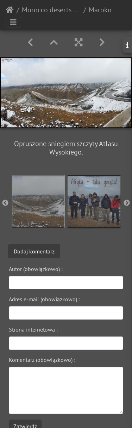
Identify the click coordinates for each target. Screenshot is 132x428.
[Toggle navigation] (13, 22)
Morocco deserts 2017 (51, 9)
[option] (38, 201)
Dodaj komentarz (34, 251)
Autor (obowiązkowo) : (36, 268)
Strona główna (10, 10)
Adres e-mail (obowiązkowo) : (44, 299)
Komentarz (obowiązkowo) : (42, 359)
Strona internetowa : (33, 329)
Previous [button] (5, 203)
